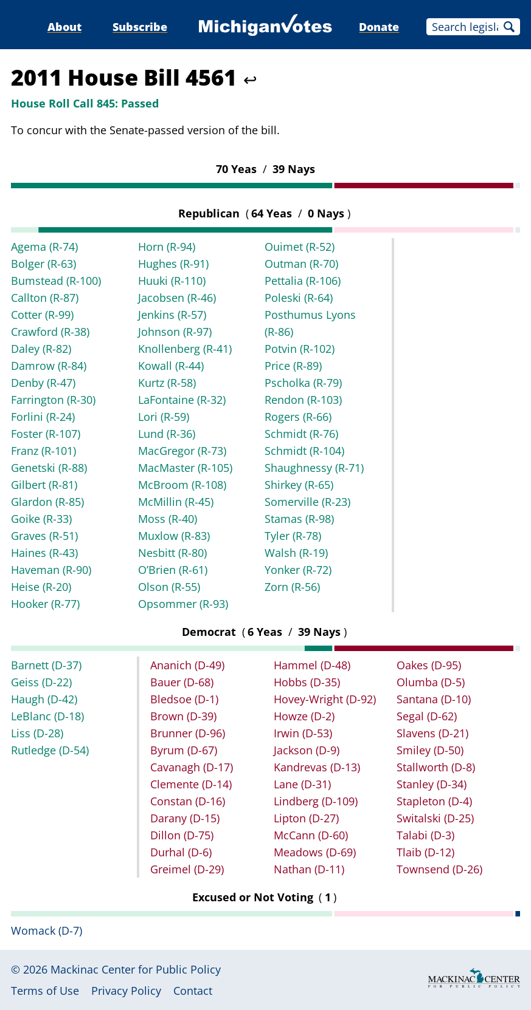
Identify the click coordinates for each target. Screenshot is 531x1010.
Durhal (181, 852)
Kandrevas (317, 767)
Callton (44, 297)
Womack (46, 930)
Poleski (299, 297)
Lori (163, 416)
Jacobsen (177, 297)
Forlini (43, 416)
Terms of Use (45, 990)
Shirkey (299, 484)
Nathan (309, 869)
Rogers (298, 416)
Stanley (432, 784)
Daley (41, 348)
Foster (45, 433)
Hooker (45, 603)
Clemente (191, 784)
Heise (41, 586)
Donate (379, 26)
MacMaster (185, 467)
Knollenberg (185, 348)
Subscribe (140, 26)
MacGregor (182, 450)
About (64, 26)
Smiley (430, 750)
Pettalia (303, 280)
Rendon (303, 399)
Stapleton (434, 801)
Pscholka (303, 382)
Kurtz (167, 382)
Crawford (50, 331)
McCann (311, 835)
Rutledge (50, 750)
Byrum (183, 750)
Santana (434, 699)
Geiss (41, 682)
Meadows (315, 852)
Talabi (425, 835)
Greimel (187, 869)
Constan (187, 801)
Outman (301, 263)
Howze (304, 716)
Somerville (307, 501)
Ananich (187, 665)
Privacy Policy (126, 990)
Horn (166, 246)
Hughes (173, 263)
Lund (166, 433)
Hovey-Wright (325, 699)
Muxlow (174, 535)
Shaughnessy (314, 467)
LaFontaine (182, 399)
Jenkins (172, 314)
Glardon (47, 501)
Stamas (299, 518)
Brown (183, 716)
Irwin (303, 733)
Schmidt (301, 433)
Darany (185, 818)
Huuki (172, 280)
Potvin (300, 348)
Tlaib (425, 852)
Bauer (181, 682)
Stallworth (436, 767)
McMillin (175, 501)
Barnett (46, 665)
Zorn (292, 586)
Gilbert (44, 484)
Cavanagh (191, 767)
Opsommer (183, 603)
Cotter (42, 314)
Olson (169, 586)
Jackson (306, 750)
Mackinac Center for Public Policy (135, 969)
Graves (44, 535)
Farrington (53, 399)
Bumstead (56, 280)
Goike (41, 518)
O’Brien (172, 569)
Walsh (296, 552)
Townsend (439, 869)
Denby (43, 382)
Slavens (432, 733)
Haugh (44, 699)
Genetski (49, 467)
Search (509, 26)
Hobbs (307, 682)
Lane (302, 784)
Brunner (187, 733)
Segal (427, 716)
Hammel (312, 665)
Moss (167, 518)
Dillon (181, 835)
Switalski (435, 818)
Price (293, 365)
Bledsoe (184, 699)
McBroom (182, 484)
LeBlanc (47, 716)
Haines (44, 552)
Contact (192, 990)
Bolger (43, 263)
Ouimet (300, 246)
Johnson (175, 331)
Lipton (306, 818)
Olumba (431, 682)
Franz (43, 450)
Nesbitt (172, 552)
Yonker (298, 569)
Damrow (48, 365)
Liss (37, 733)
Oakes (429, 665)
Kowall (171, 365)
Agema (44, 246)
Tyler (293, 535)
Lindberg (316, 801)
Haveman (51, 569)
